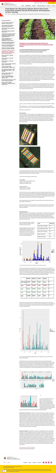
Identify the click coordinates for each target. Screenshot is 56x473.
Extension (49, 5)
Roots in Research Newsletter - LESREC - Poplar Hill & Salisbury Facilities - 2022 (8, 76)
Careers (29, 462)
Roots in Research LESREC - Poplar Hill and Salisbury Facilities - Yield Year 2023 (8, 70)
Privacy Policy (12, 467)
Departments (52, 2)
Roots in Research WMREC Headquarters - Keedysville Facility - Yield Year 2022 (8, 83)
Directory (34, 462)
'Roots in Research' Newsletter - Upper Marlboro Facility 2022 (8, 26)
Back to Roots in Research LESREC (27, 448)
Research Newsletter (6, 20)
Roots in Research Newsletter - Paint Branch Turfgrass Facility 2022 (9, 80)
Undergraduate (28, 5)
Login (8, 462)
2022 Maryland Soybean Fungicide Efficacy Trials (8, 29)
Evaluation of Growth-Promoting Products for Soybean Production (8, 48)
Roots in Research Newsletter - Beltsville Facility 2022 (7, 74)
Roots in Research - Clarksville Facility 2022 (7, 56)
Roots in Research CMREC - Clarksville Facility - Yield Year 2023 (8, 67)
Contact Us (39, 462)
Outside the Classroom (41, 5)
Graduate (34, 5)
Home (6, 14)
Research (53, 5)
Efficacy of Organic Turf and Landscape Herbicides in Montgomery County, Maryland (7, 39)
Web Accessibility (6, 467)
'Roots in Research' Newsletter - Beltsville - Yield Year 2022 (8, 23)
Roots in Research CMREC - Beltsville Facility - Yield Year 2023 (9, 64)
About (23, 5)
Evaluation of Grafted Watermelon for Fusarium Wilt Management (8, 43)
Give (4, 462)
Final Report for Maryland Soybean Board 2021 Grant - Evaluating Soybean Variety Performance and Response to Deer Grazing (8, 52)
